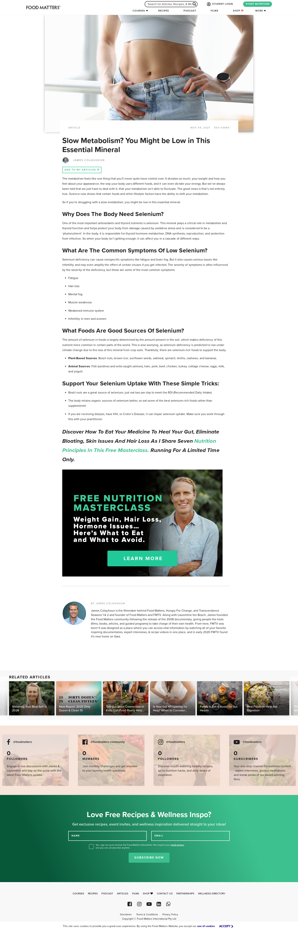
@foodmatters (22, 742)
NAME (75, 835)
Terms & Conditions (147, 914)
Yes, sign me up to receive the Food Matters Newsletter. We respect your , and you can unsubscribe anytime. (140, 846)
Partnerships (185, 893)
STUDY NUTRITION (257, 3)
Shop (238, 10)
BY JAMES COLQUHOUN (108, 603)
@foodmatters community (108, 742)
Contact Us (165, 893)
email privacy (177, 845)
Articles (122, 893)
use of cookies (206, 926)
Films (214, 10)
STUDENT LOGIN (219, 4)
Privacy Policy (170, 914)
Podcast (190, 10)
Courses (139, 10)
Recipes (163, 10)
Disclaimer (126, 914)
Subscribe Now (149, 857)
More (259, 10)
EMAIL (159, 835)
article (74, 127)
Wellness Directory (211, 893)
